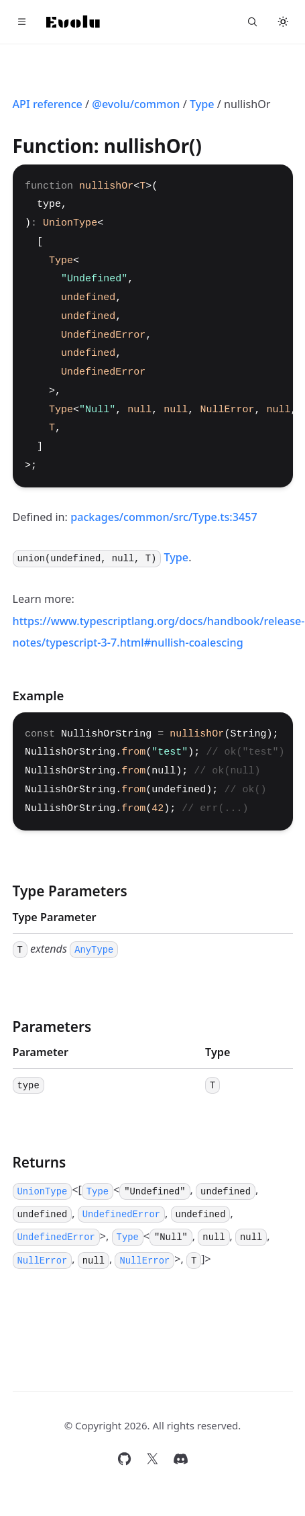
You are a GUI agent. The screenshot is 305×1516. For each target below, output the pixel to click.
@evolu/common (136, 104)
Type (202, 104)
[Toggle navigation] (22, 22)
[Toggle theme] (283, 22)
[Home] (73, 21)
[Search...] (252, 22)
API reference (47, 104)
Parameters (52, 1026)
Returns (39, 1162)
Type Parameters (70, 891)
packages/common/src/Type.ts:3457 (163, 517)
